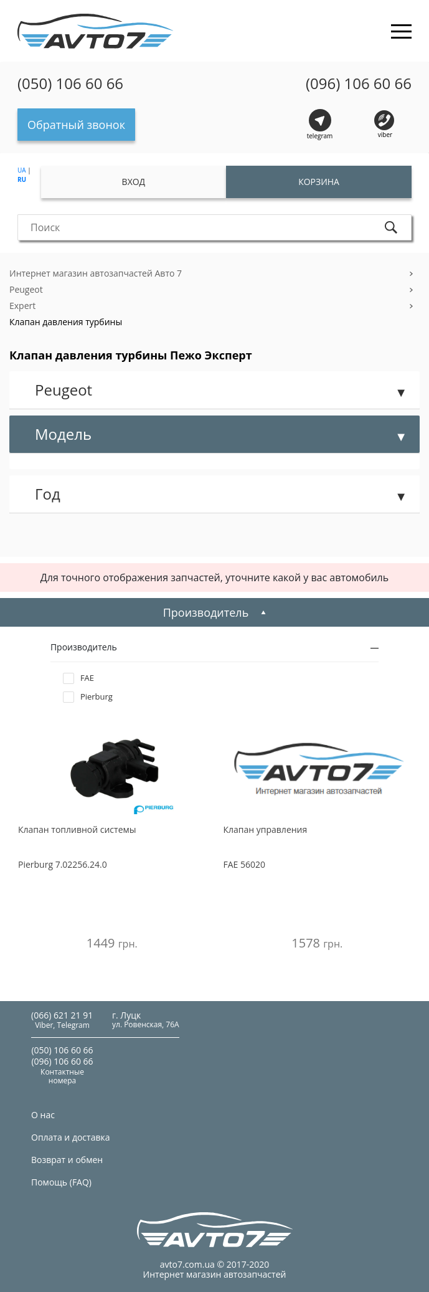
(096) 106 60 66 (359, 83)
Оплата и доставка (70, 1137)
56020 (245, 864)
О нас (43, 1115)
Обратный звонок (76, 124)
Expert (22, 305)
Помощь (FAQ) (61, 1182)
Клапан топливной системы (77, 829)
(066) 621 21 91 (62, 1015)
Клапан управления (266, 829)
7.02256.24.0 (62, 864)
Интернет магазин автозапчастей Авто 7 (95, 273)
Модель (63, 434)
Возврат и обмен (67, 1160)
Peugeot (26, 289)
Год (47, 493)
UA (21, 170)
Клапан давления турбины (65, 322)
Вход (134, 182)
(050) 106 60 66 (70, 83)
